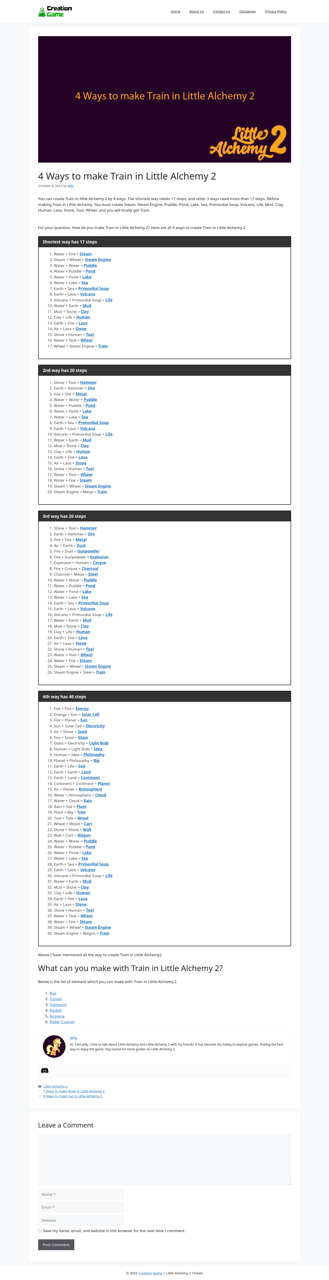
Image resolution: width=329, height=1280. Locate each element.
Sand (82, 731)
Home (175, 11)
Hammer (88, 382)
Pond (90, 271)
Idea (98, 749)
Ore (91, 388)
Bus (53, 993)
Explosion (99, 557)
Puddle (90, 265)
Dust (81, 545)
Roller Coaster (62, 1021)
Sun (83, 720)
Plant (81, 806)
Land (86, 772)
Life (108, 300)
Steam (86, 254)
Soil (81, 766)
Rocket (56, 1010)
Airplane (57, 1016)
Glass (83, 737)
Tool (90, 334)
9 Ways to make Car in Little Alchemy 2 (72, 1096)
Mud (87, 305)
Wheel (87, 340)
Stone (81, 328)
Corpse (99, 562)
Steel (93, 574)
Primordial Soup (93, 288)
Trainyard (58, 1004)
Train (103, 346)
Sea (85, 282)
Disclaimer (247, 11)
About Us (196, 11)
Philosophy (94, 754)
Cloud (100, 795)
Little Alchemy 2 (55, 1086)
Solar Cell (90, 714)
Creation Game (150, 1273)
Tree (81, 812)
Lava (83, 323)
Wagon (84, 835)
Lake (86, 277)
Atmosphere (90, 789)
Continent (90, 777)
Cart (88, 823)
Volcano (87, 294)
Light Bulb (99, 743)
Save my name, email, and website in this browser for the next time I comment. (114, 1230)
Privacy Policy (276, 11)
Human (83, 317)
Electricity (95, 726)
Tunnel (56, 998)
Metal (81, 394)
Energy (82, 708)
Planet (104, 783)
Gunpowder (88, 551)
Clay (85, 311)
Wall (87, 829)
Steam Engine (98, 259)
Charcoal (90, 568)
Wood (82, 818)
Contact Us (221, 11)
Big (96, 760)
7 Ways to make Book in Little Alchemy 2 (74, 1091)
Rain (88, 800)
